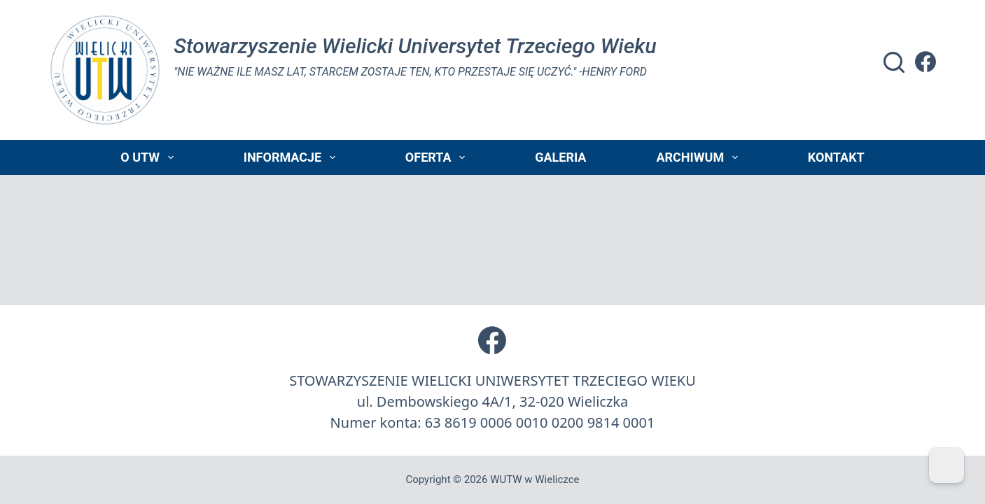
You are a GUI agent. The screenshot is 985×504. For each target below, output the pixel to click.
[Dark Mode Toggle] (946, 465)
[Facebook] (925, 61)
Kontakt (836, 157)
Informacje (292, 157)
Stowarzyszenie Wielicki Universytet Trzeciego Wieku (415, 46)
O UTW (149, 157)
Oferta (437, 157)
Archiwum (699, 157)
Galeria (560, 157)
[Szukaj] (893, 62)
